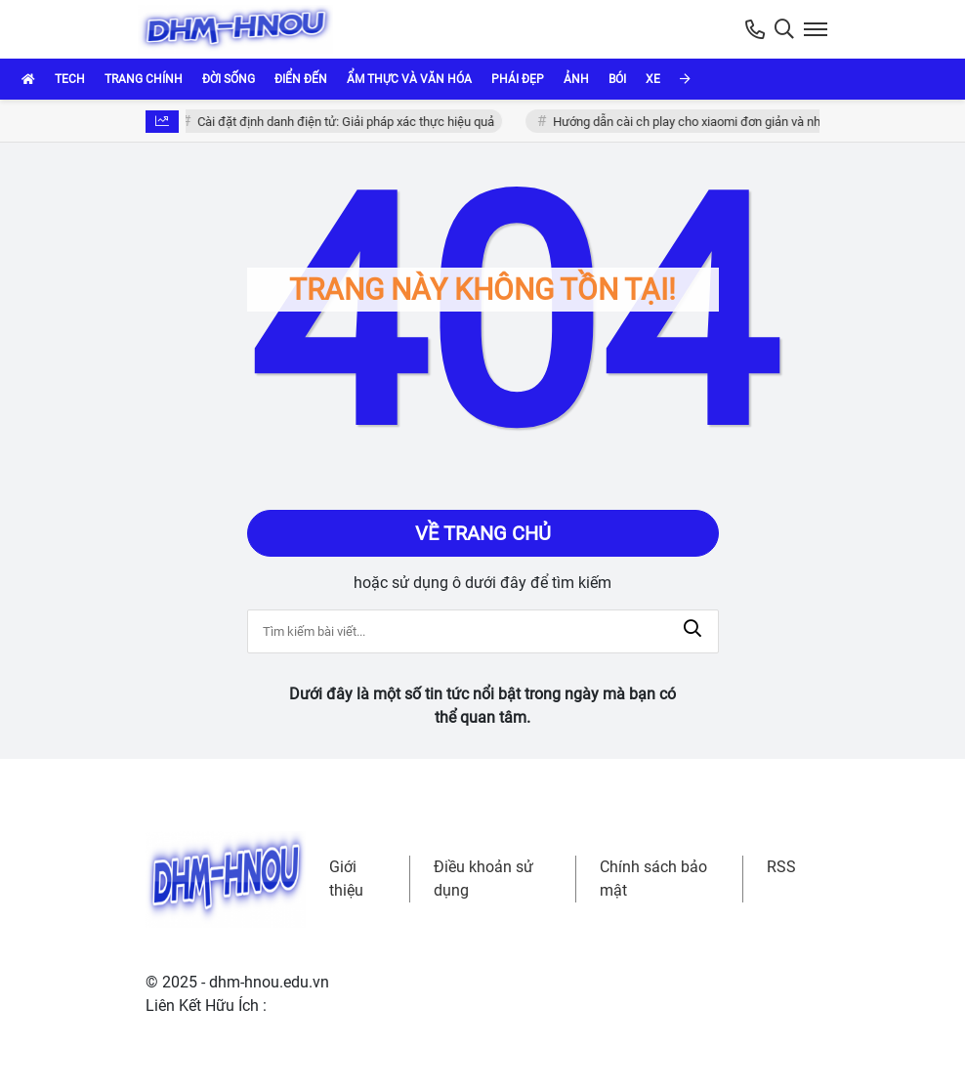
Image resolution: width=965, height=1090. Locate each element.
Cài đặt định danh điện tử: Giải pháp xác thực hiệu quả (348, 121)
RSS (781, 867)
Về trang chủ (483, 533)
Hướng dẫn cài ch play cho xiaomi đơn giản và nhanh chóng (718, 121)
